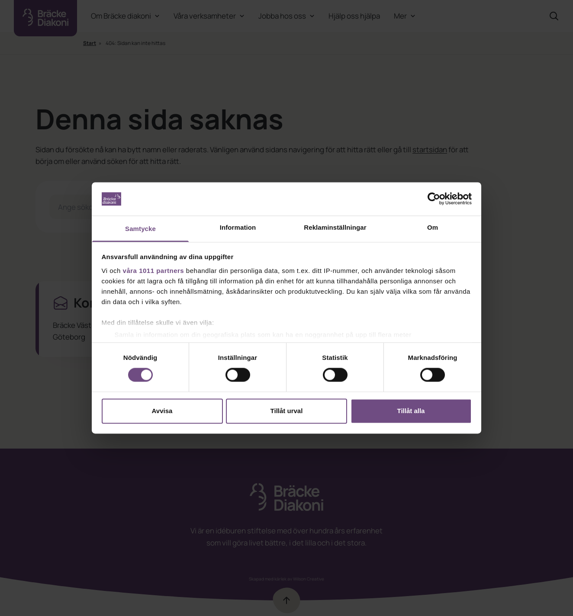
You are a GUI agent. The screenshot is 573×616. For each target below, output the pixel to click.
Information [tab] (238, 227)
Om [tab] (432, 227)
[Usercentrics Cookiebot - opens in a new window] (434, 198)
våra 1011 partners (153, 270)
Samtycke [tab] (140, 228)
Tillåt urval (286, 410)
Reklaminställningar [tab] (335, 227)
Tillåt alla (411, 410)
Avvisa (162, 410)
